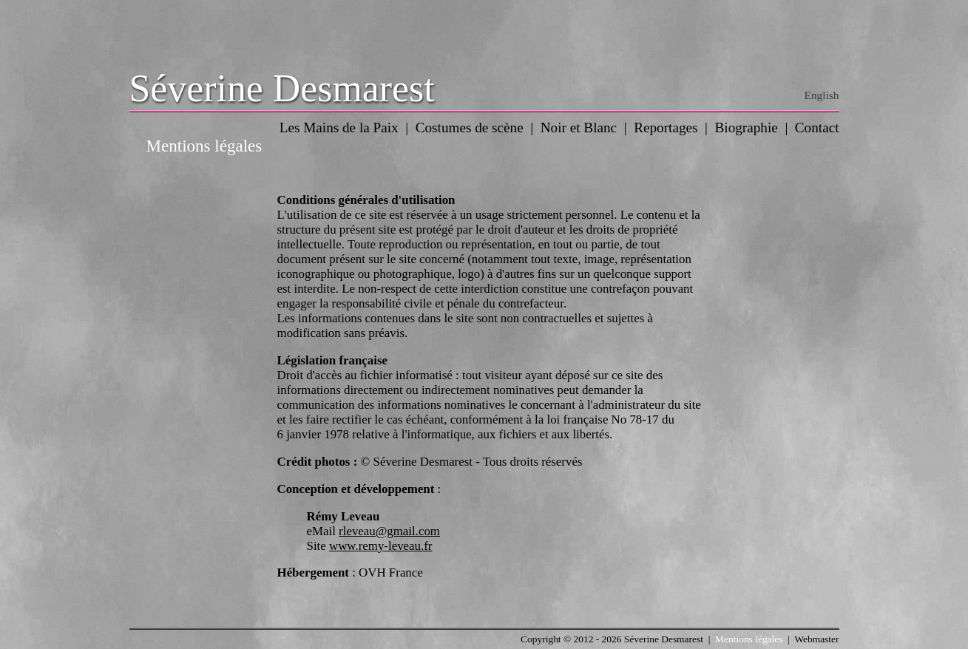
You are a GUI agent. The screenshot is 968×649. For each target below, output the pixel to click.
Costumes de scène (470, 127)
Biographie (746, 127)
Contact (817, 127)
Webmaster (816, 639)
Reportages (665, 127)
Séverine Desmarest (282, 88)
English (822, 95)
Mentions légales (748, 639)
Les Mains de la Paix (339, 127)
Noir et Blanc (579, 127)
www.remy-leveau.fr (380, 546)
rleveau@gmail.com (389, 531)
